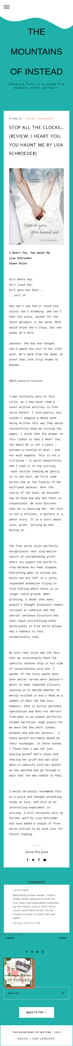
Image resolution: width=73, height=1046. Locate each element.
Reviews (30, 118)
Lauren (17, 890)
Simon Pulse (45, 118)
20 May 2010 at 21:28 (26, 923)
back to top (36, 1012)
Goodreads (36, 380)
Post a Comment (11, 934)
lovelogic (47, 1038)
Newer (9, 937)
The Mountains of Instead (36, 51)
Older (64, 937)
